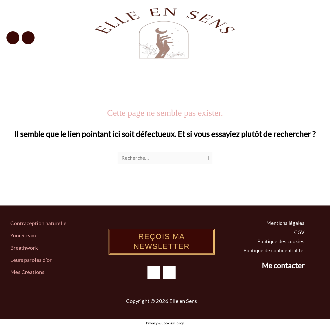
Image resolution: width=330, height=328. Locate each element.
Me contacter (283, 265)
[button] (283, 35)
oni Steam (24, 235)
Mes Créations (27, 272)
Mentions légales (285, 223)
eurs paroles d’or (33, 260)
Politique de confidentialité (273, 251)
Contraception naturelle (38, 223)
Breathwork (24, 248)
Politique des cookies (280, 242)
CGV (299, 232)
